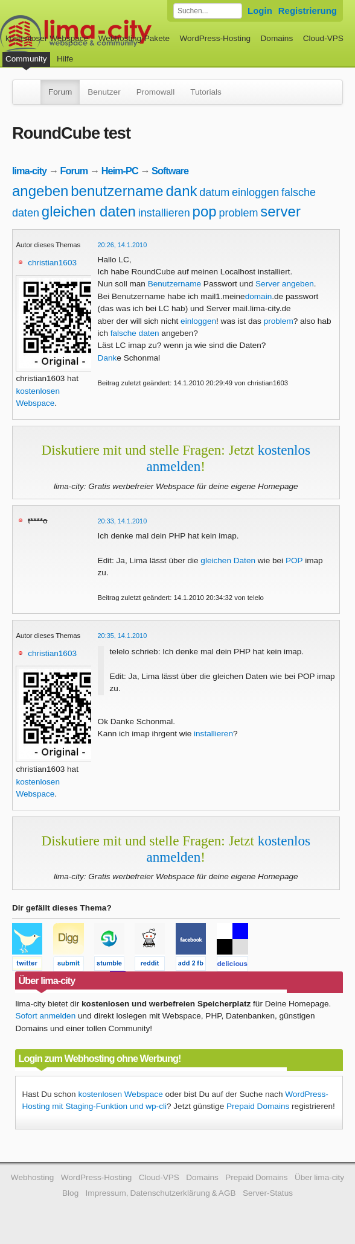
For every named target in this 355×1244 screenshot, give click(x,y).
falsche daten (134, 333)
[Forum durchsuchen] (207, 11)
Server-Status (268, 1193)
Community (26, 58)
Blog (70, 1193)
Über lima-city (319, 1177)
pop (205, 211)
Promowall (155, 91)
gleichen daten (89, 211)
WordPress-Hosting (215, 38)
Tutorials (206, 91)
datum (214, 192)
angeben (40, 191)
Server (267, 283)
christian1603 (52, 262)
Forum (60, 91)
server (280, 211)
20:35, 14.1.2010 (122, 635)
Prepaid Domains (257, 1106)
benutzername (117, 191)
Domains (277, 38)
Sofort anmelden (45, 1015)
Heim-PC (119, 170)
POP (294, 560)
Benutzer (104, 91)
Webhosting (32, 1177)
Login (260, 10)
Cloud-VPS (323, 38)
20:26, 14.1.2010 (122, 244)
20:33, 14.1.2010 (122, 521)
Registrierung (307, 10)
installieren (164, 213)
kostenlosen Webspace (120, 1094)
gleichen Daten (227, 560)
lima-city (29, 170)
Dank (107, 357)
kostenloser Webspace (46, 38)
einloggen (255, 192)
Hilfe (65, 58)
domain (258, 296)
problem (238, 213)
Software (170, 170)
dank (181, 191)
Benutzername (174, 283)
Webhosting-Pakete (134, 38)
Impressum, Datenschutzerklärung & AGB (161, 1193)
